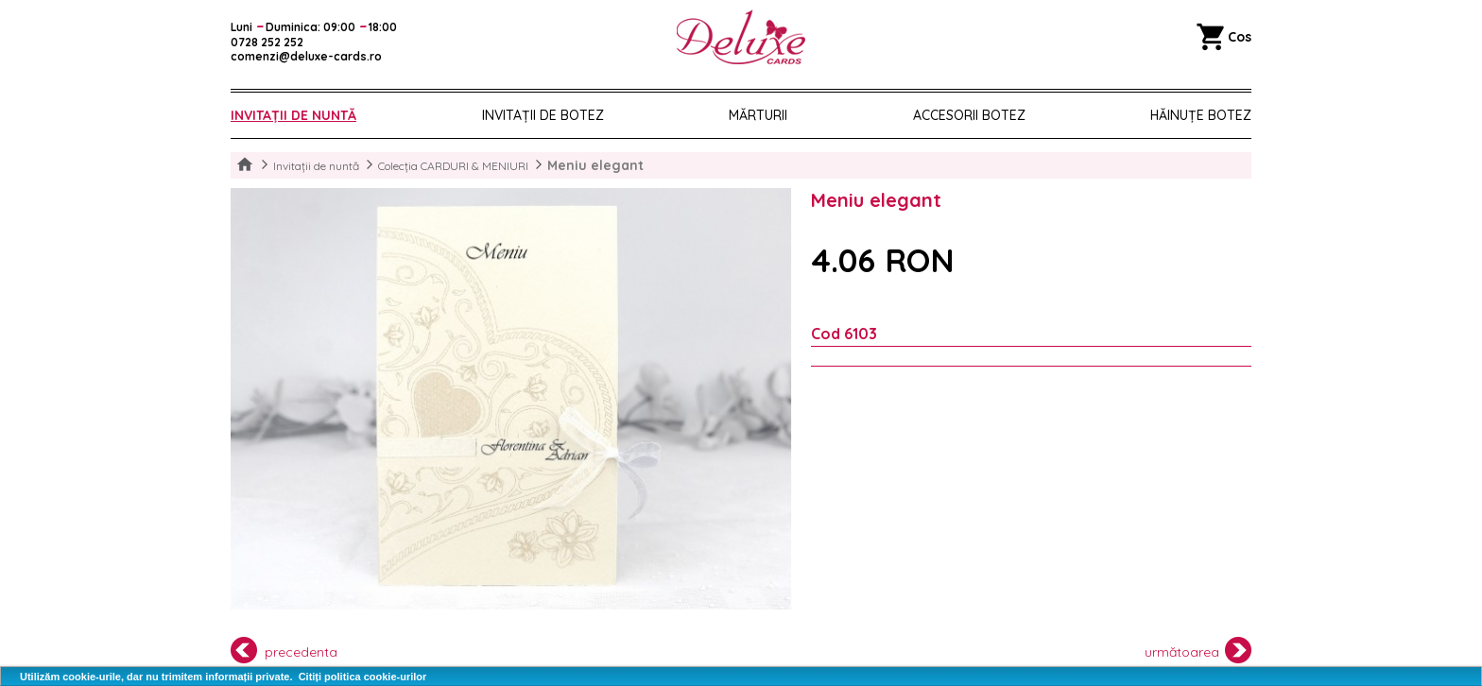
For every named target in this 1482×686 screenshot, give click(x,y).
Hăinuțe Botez (1200, 115)
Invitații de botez (543, 115)
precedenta (284, 650)
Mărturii (758, 115)
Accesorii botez (969, 115)
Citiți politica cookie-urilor (363, 676)
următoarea (1198, 650)
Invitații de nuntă (293, 115)
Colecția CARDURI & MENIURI (453, 166)
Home (244, 165)
